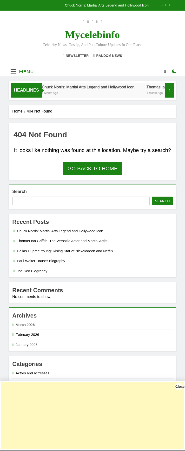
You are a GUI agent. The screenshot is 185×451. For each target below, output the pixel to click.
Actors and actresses (32, 373)
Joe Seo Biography (32, 271)
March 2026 (25, 325)
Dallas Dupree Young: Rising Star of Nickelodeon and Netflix (65, 251)
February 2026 (27, 334)
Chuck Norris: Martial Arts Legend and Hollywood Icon (107, 5)
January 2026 (27, 345)
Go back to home (92, 169)
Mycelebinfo (92, 34)
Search (19, 191)
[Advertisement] (92, 415)
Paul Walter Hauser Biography (41, 261)
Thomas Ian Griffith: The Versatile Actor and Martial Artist (62, 241)
